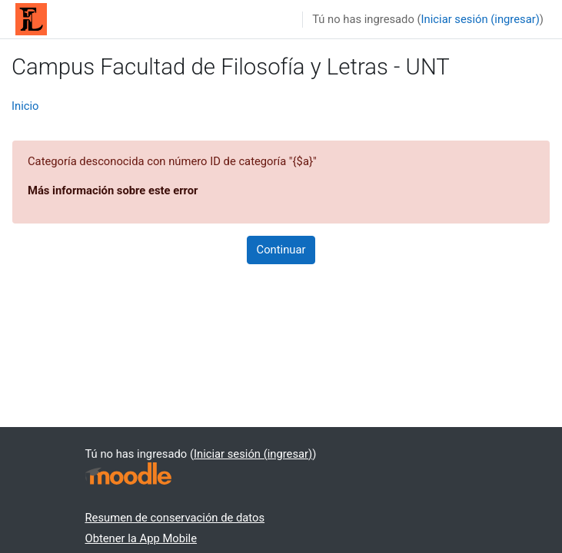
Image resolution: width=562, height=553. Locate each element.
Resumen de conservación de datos (175, 518)
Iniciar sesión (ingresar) (480, 19)
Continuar (281, 250)
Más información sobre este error (113, 190)
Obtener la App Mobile (141, 538)
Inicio (25, 106)
